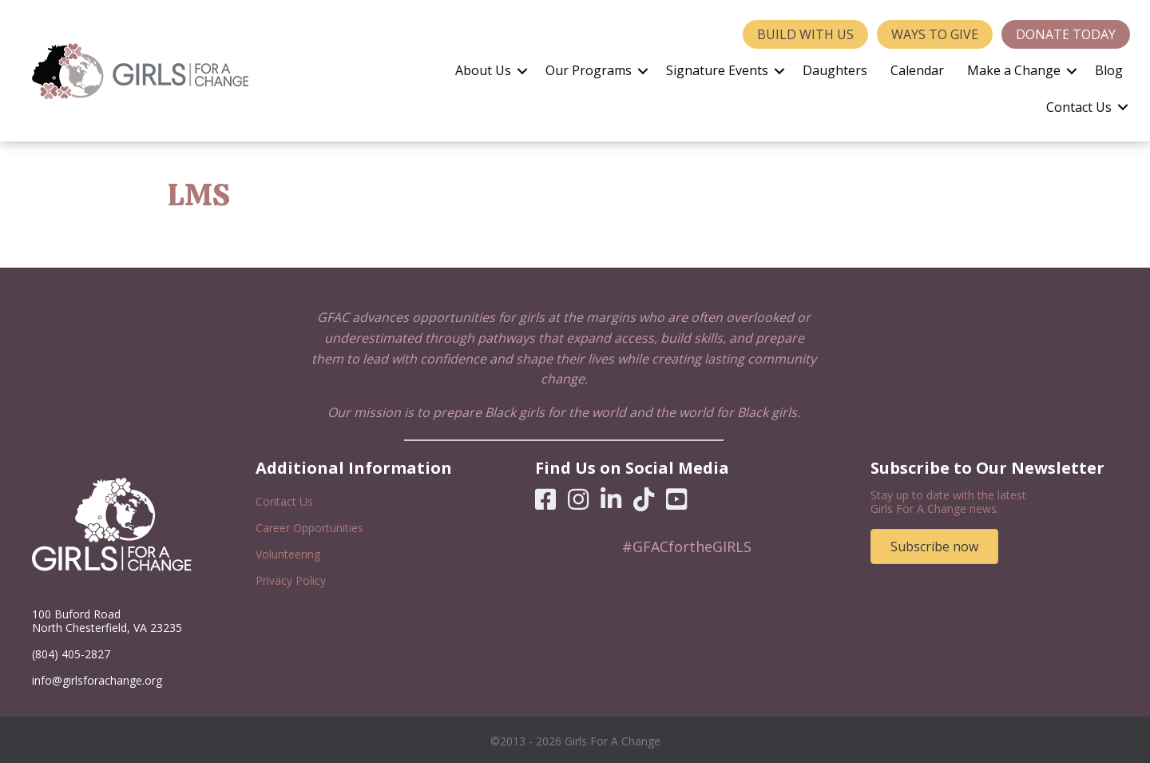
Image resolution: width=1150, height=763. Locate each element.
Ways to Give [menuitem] (934, 34)
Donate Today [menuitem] (1066, 34)
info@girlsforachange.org (97, 680)
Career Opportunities (309, 527)
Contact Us (284, 501)
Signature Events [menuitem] (717, 70)
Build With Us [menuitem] (805, 34)
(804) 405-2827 (71, 654)
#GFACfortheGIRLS (686, 546)
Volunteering (288, 554)
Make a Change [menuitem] (1014, 70)
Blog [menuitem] (1109, 70)
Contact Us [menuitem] (1079, 107)
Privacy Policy (291, 580)
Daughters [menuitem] (835, 70)
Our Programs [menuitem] (588, 70)
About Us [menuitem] (483, 70)
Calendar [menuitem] (917, 70)
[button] (522, 71)
